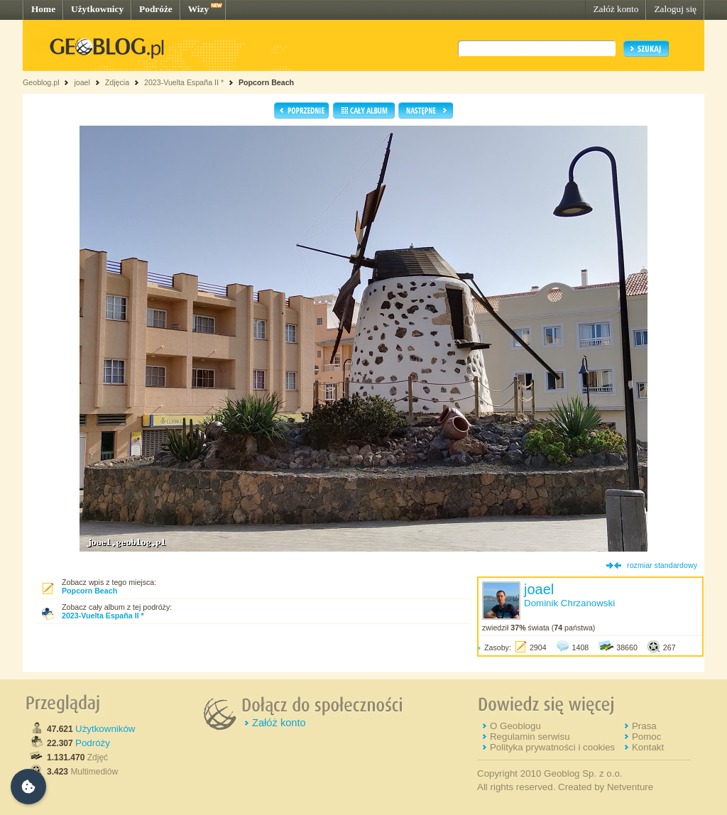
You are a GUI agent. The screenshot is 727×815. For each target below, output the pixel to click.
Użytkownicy (97, 9)
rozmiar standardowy (662, 565)
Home (43, 9)
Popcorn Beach (266, 82)
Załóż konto (615, 9)
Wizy (198, 9)
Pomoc (646, 736)
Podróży (92, 743)
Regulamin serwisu (530, 736)
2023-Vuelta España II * (184, 82)
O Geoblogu (515, 726)
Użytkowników (105, 728)
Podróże (156, 9)
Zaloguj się (675, 9)
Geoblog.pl (41, 82)
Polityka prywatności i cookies (552, 747)
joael (82, 82)
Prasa (644, 726)
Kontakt (648, 747)
